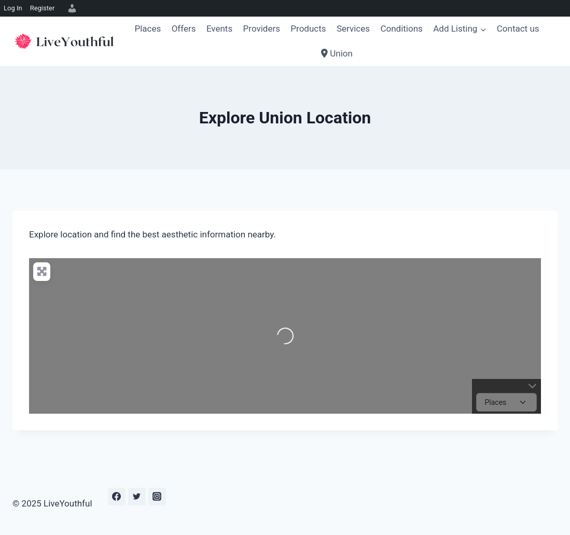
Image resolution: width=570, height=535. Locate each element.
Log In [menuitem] (13, 8)
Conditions (401, 28)
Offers (184, 28)
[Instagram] (157, 496)
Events (219, 28)
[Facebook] (117, 496)
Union (337, 53)
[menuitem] (70, 8)
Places (147, 28)
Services (353, 28)
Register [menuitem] (42, 8)
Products (308, 28)
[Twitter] (137, 496)
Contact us (518, 28)
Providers (261, 28)
